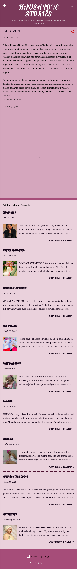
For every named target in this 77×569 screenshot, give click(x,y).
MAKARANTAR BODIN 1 (15, 477)
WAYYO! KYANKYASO (13, 250)
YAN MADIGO (10, 326)
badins (44, 563)
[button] (72, 32)
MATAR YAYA (10, 514)
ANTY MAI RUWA (12, 363)
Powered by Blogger (38, 556)
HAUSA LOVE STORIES (38, 10)
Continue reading (61, 240)
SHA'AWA (7, 401)
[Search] (72, 6)
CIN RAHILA (9, 212)
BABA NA (8, 439)
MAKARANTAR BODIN (14, 288)
